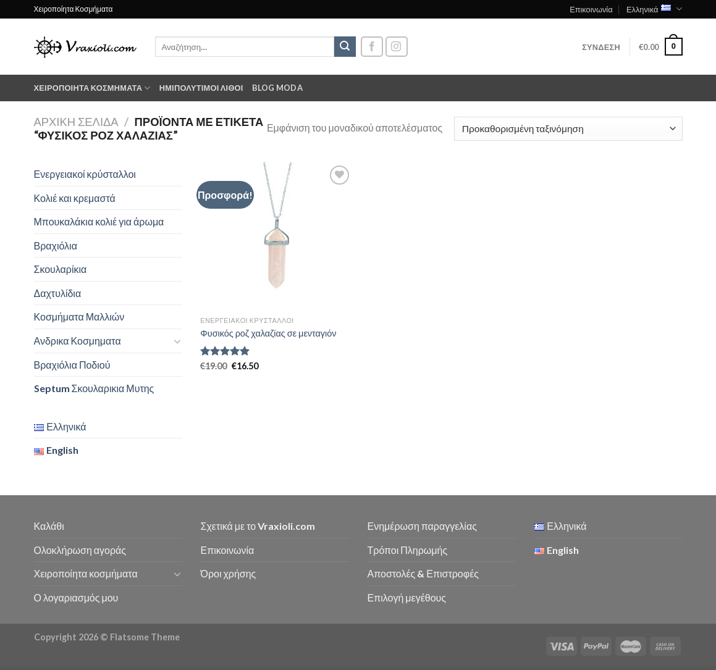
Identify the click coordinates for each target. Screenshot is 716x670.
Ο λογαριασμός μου (76, 597)
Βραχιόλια (55, 245)
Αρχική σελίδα (76, 121)
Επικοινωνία (591, 9)
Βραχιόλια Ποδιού (72, 365)
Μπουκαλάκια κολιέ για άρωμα (99, 221)
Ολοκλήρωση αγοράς (80, 550)
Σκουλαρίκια (60, 269)
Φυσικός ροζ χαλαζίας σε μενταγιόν (268, 333)
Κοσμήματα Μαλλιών (79, 316)
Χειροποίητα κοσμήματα (92, 88)
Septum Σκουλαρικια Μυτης (94, 388)
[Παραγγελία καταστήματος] (568, 129)
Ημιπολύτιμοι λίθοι (201, 88)
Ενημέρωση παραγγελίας (422, 526)
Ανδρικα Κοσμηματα (77, 340)
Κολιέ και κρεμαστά (75, 198)
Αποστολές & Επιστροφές (423, 573)
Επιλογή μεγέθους (407, 597)
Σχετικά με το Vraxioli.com (258, 526)
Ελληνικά (654, 9)
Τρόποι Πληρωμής (408, 550)
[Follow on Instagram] (396, 46)
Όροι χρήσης (228, 573)
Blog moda (277, 88)
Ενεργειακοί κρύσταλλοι (85, 174)
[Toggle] (177, 340)
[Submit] (344, 46)
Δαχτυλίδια (58, 293)
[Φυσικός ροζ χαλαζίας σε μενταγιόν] (276, 236)
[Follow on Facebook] (372, 46)
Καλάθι (49, 526)
